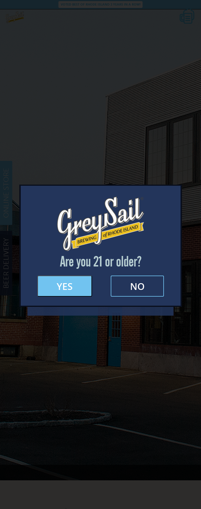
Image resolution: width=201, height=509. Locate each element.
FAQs (100, 258)
